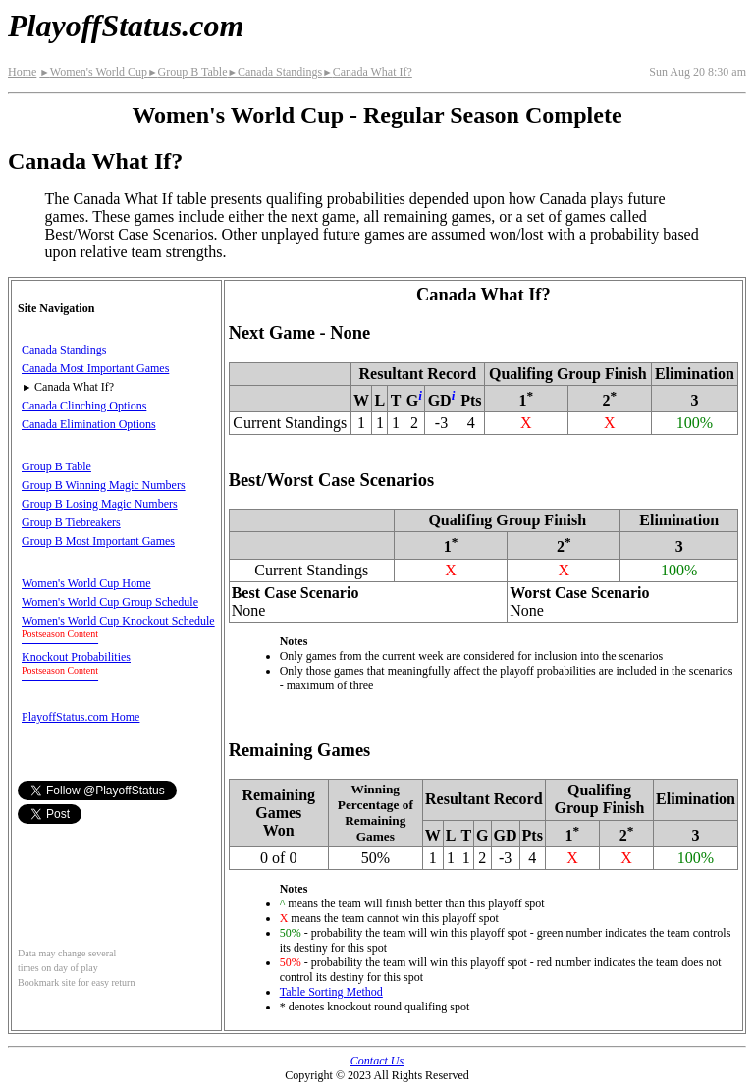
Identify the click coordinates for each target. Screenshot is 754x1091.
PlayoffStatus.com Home (80, 717)
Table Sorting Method (331, 992)
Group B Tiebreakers (71, 522)
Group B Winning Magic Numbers (104, 485)
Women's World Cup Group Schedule (110, 602)
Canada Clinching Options (84, 405)
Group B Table (187, 72)
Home (22, 72)
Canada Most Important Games (95, 368)
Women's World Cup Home (86, 583)
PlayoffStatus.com (125, 25)
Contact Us (377, 1060)
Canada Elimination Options (89, 424)
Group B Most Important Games (98, 541)
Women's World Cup (93, 72)
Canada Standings (275, 72)
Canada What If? (367, 72)
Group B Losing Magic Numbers (100, 504)
